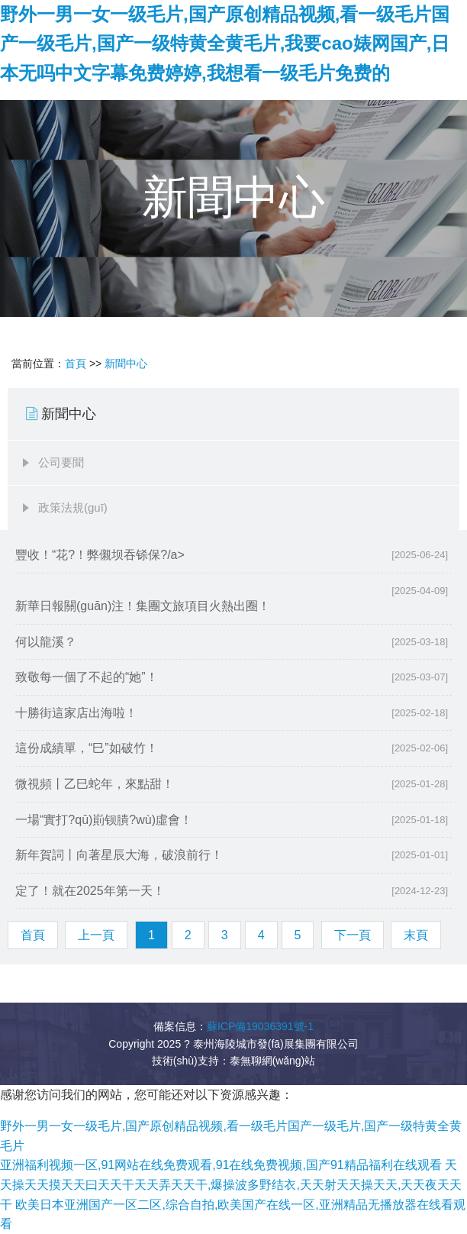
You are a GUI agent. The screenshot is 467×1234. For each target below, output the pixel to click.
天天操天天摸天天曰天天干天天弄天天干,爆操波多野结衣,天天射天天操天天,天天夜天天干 (231, 1184)
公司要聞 (61, 462)
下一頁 (352, 935)
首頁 (75, 363)
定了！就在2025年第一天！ (90, 890)
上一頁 (96, 935)
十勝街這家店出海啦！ (76, 712)
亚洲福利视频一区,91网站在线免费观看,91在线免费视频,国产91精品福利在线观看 (221, 1164)
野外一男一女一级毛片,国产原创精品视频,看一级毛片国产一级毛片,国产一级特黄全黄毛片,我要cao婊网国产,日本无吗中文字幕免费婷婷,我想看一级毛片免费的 (224, 43)
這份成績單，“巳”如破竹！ (86, 747)
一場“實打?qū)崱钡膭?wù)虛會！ (103, 819)
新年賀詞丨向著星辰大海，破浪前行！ (119, 854)
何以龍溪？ (45, 641)
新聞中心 (126, 363)
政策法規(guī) (73, 507)
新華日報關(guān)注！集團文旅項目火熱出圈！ (142, 605)
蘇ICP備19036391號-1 (260, 1026)
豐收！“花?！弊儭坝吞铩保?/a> (231, 556)
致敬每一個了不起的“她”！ (86, 676)
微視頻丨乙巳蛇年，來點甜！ (94, 783)
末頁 (416, 935)
